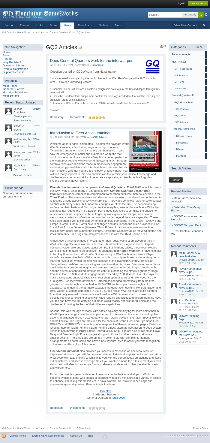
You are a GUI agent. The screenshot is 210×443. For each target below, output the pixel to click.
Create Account (198, 3)
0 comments (77, 117)
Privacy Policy (200, 428)
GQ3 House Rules (184, 102)
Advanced (206, 14)
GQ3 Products (181, 109)
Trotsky (186, 306)
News (67, 25)
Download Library (13, 65)
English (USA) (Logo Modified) (48, 435)
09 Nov (36, 109)
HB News (179, 149)
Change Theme (18, 435)
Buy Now (105, 391)
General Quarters (13, 89)
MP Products (181, 75)
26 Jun (36, 152)
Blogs (118, 25)
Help (90, 435)
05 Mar (36, 165)
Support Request (13, 72)
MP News (179, 82)
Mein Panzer (10, 85)
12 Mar (36, 139)
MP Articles (180, 88)
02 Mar (36, 125)
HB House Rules (183, 136)
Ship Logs (118, 397)
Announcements (181, 54)
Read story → (58, 117)
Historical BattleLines (16, 92)
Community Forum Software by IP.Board (187, 435)
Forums (24, 25)
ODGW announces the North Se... (190, 333)
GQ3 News (180, 115)
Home (9, 25)
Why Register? (12, 62)
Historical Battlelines (183, 128)
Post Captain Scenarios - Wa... (189, 302)
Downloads (85, 25)
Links (39, 25)
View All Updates (22, 175)
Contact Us (76, 435)
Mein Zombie (11, 95)
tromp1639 (188, 275)
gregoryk (187, 338)
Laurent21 (188, 322)
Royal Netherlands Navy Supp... (190, 270)
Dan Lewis (188, 259)
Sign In (181, 3)
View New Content (185, 25)
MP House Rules (183, 68)
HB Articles (180, 155)
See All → (200, 47)
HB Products (181, 142)
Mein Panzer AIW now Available (189, 254)
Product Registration (15, 68)
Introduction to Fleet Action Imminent (81, 133)
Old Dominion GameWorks (16, 428)
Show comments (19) (25, 134)
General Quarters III (183, 95)
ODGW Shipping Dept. (188, 225)
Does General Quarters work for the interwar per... (92, 60)
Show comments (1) (24, 120)
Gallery (103, 25)
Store (53, 25)
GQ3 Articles (96, 65)
